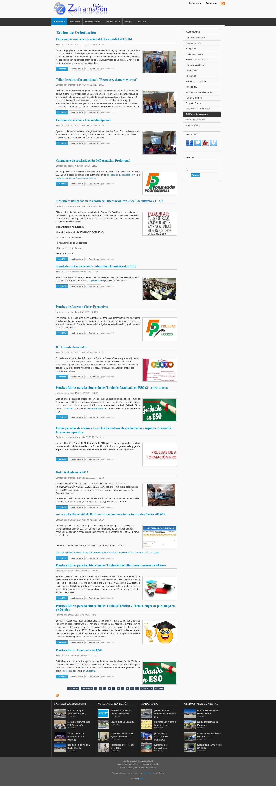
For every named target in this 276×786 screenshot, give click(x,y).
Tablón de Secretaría (195, 119)
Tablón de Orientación (197, 114)
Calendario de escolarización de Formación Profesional (93, 160)
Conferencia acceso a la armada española (83, 120)
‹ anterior (87, 689)
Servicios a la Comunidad (198, 109)
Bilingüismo (191, 48)
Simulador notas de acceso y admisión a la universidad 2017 (96, 266)
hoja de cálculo (96, 280)
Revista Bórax (113, 21)
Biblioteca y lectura (194, 54)
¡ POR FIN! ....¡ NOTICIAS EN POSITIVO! (161, 736)
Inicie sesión (77, 69)
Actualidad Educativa (195, 37)
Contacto (141, 21)
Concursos (191, 76)
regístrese (94, 69)
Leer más (63, 68)
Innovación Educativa (196, 81)
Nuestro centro (92, 21)
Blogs (128, 21)
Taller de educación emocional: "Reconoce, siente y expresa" (97, 79)
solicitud (69, 408)
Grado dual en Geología (122, 722)
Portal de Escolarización (121, 175)
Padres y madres (194, 98)
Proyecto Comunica (195, 103)
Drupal (142, 779)
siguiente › (146, 689)
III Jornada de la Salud (71, 347)
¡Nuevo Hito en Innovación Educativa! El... (165, 713)
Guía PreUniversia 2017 (72, 472)
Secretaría (90, 671)
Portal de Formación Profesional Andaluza (75, 178)
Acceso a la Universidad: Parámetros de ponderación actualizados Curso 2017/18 (110, 514)
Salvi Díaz (147, 773)
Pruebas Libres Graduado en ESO (79, 650)
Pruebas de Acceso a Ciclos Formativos (82, 306)
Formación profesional (196, 65)
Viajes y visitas (192, 125)
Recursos (75, 21)
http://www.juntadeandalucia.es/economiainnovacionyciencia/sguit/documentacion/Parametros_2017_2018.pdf (107, 552)
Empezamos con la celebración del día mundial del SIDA (94, 39)
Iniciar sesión (195, 3)
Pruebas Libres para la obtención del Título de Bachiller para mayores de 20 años (111, 565)
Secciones (59, 21)
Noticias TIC (191, 87)
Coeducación (192, 70)
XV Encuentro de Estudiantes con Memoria (75, 736)
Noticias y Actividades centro (199, 92)
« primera (73, 689)
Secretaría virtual (95, 408)
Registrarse (211, 3)
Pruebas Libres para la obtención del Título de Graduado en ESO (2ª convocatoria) (112, 387)
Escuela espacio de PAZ (197, 59)
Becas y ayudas (193, 43)
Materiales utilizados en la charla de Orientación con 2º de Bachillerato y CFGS (110, 201)
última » (159, 689)
